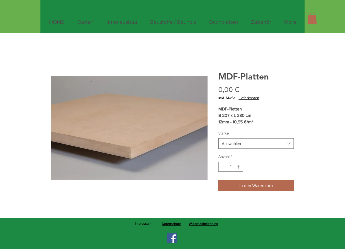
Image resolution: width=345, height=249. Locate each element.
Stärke (223, 133)
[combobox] (256, 143)
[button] (312, 18)
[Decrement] (222, 166)
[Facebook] (172, 238)
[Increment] (239, 166)
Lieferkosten (249, 98)
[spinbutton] (231, 166)
